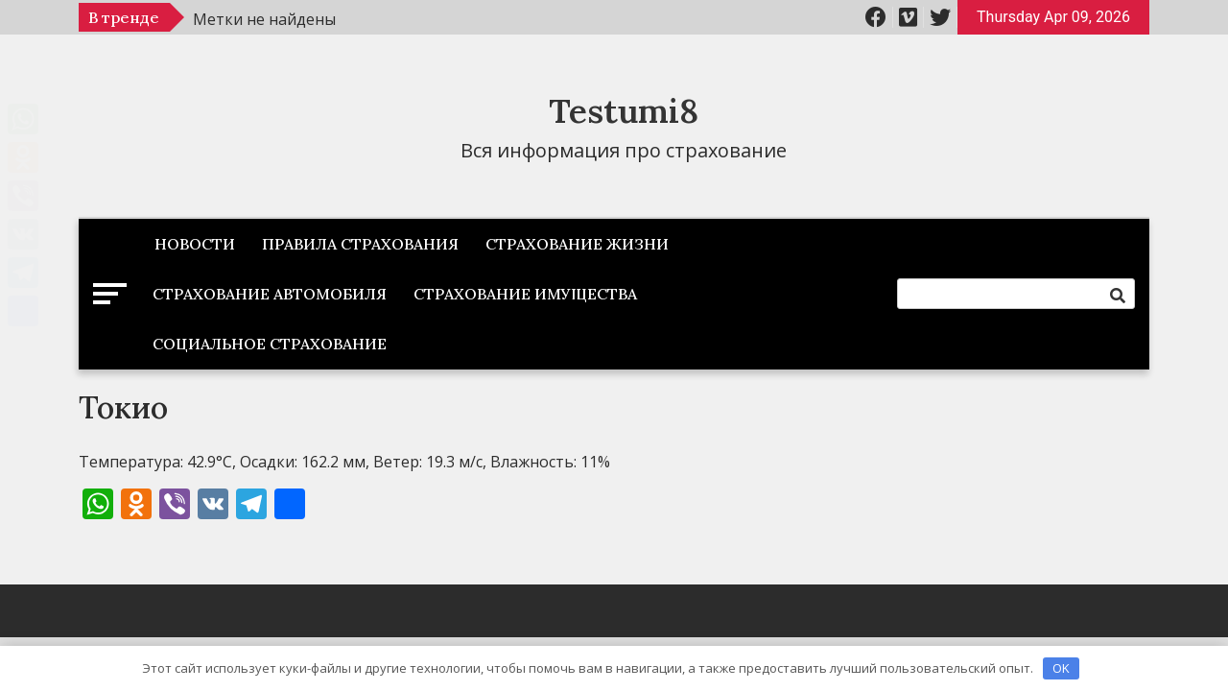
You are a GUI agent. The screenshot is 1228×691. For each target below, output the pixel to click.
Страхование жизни (577, 243)
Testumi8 (623, 110)
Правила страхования (360, 243)
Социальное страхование (270, 343)
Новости (194, 243)
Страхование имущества (525, 293)
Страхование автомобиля (270, 293)
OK (1061, 668)
